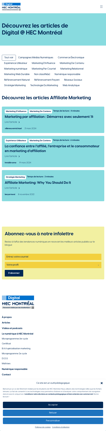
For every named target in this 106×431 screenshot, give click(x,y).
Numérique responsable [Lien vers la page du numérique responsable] (14, 369)
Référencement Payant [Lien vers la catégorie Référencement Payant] (47, 80)
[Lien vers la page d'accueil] (11, 7)
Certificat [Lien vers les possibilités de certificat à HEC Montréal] (6, 344)
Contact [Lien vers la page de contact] (6, 374)
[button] (101, 383)
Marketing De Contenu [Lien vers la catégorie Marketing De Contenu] (72, 63)
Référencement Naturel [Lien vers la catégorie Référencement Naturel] (17, 80)
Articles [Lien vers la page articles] (6, 323)
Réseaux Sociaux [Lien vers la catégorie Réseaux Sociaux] (73, 80)
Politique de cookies (43, 427)
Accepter (53, 405)
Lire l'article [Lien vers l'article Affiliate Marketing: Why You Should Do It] (12, 188)
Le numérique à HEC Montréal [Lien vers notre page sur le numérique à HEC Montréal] (17, 334)
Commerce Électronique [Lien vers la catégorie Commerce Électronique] (71, 57)
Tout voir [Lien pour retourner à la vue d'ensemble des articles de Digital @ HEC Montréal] (8, 57)
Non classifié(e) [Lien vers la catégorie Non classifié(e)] (42, 74)
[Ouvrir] (101, 7)
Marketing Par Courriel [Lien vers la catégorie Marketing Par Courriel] (44, 69)
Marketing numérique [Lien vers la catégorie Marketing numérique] (15, 69)
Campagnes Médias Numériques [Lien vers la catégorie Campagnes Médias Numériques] (35, 57)
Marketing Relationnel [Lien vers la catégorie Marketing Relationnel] (72, 69)
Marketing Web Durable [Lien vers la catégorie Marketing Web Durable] (17, 74)
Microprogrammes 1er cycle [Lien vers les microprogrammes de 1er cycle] (15, 339)
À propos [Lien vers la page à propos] (7, 317)
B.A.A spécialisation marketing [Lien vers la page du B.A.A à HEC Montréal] (16, 349)
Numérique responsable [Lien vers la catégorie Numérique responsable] (67, 74)
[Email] (53, 257)
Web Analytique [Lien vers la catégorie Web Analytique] (71, 85)
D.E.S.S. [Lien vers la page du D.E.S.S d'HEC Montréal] (5, 359)
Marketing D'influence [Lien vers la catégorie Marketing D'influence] (43, 63)
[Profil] (53, 265)
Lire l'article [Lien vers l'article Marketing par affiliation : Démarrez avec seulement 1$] (12, 122)
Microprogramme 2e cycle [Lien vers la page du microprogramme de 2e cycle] (14, 354)
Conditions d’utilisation (61, 427)
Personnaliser (53, 421)
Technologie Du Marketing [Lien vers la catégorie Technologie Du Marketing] (44, 85)
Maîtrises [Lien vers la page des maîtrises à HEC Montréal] (6, 364)
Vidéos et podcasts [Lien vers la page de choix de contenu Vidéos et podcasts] (12, 328)
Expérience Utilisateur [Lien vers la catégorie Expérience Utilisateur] (15, 63)
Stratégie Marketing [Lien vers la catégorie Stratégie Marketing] (15, 85)
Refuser (53, 413)
